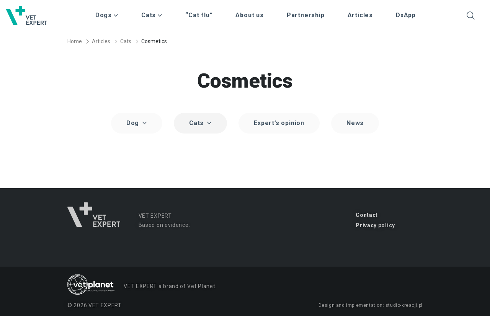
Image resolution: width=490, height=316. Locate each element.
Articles (360, 15)
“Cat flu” (198, 15)
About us (249, 15)
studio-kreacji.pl (404, 305)
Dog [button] (133, 123)
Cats (125, 41)
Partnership (306, 15)
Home (74, 41)
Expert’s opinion (279, 123)
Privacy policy (375, 225)
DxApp (406, 15)
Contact (367, 215)
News (355, 123)
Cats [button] (197, 123)
